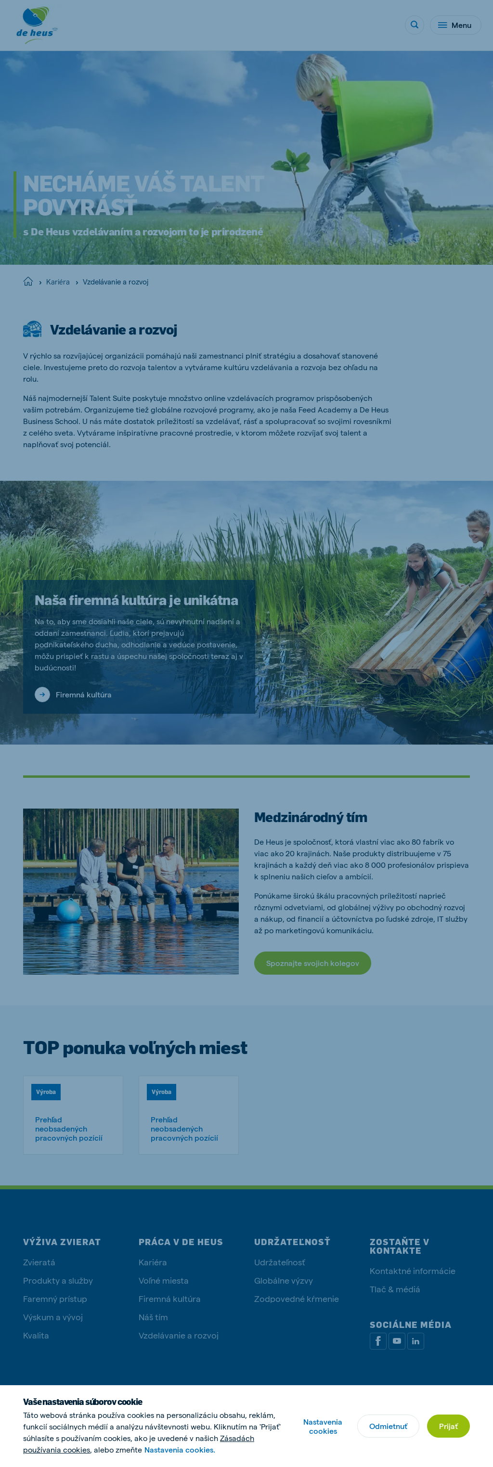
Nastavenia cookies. (179, 1449)
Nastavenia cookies (322, 1426)
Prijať (448, 1425)
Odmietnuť (388, 1425)
